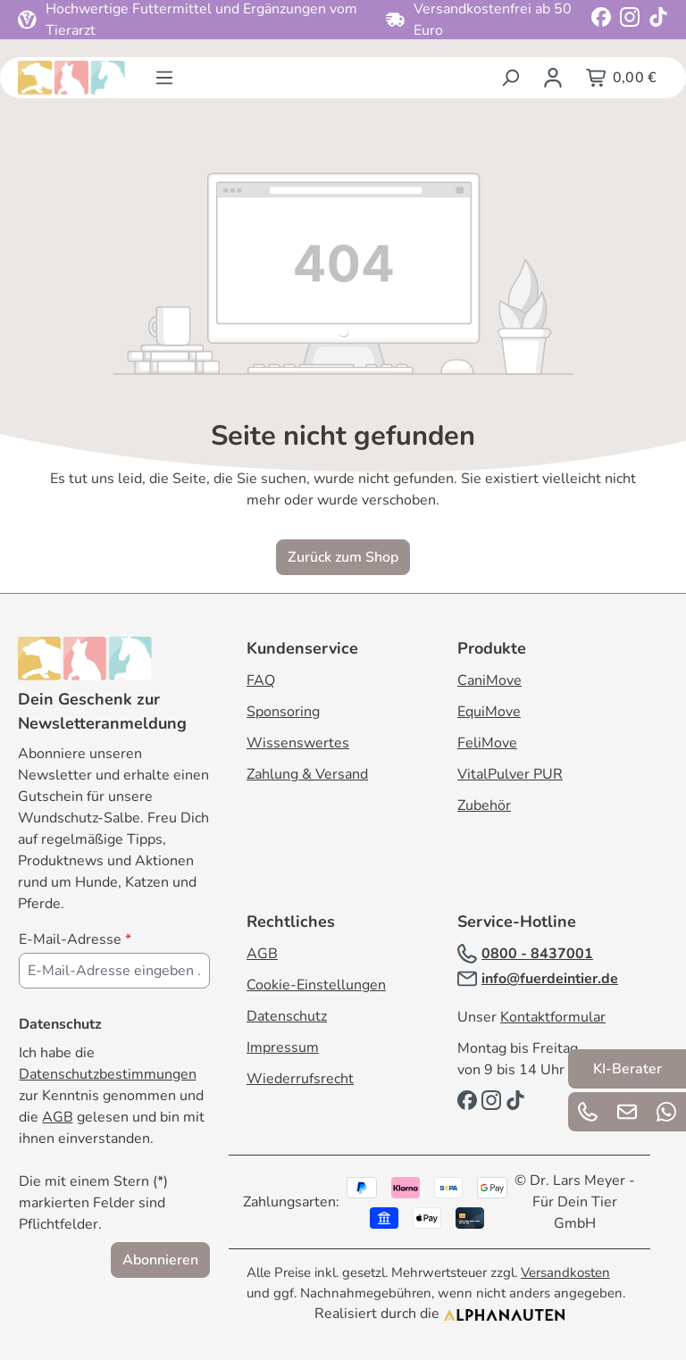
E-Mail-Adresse (75, 939)
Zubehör (484, 805)
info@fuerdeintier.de (549, 979)
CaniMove (489, 680)
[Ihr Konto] (552, 77)
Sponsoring (283, 712)
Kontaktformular (553, 1017)
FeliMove (487, 743)
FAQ (261, 680)
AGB (57, 1117)
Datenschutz (287, 1016)
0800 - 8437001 (537, 954)
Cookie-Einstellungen (316, 985)
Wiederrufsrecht (300, 1079)
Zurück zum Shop (343, 557)
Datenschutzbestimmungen (108, 1074)
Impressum (283, 1047)
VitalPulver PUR (510, 774)
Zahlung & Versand (307, 774)
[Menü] (164, 77)
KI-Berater (627, 1069)
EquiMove (489, 712)
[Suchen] (510, 77)
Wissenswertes (298, 743)
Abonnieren (160, 1260)
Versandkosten (565, 1272)
